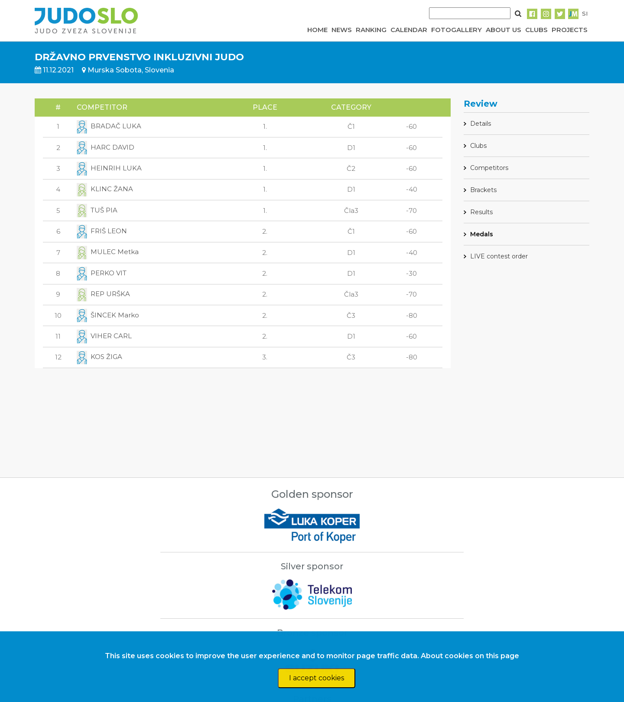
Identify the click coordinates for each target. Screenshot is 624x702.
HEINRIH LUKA (109, 168)
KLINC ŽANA (105, 189)
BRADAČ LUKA (109, 126)
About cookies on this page (470, 656)
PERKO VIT (102, 273)
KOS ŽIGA (99, 357)
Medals (481, 234)
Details (480, 123)
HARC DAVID (105, 147)
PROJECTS (570, 30)
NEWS (342, 30)
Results (481, 212)
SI (585, 13)
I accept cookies (316, 678)
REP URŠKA (103, 294)
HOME (317, 30)
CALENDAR (408, 30)
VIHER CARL (104, 336)
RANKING (371, 30)
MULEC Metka (108, 252)
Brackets (483, 190)
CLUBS (536, 30)
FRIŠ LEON (102, 231)
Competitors (489, 168)
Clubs (478, 146)
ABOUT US (503, 30)
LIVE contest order (499, 256)
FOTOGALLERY (456, 30)
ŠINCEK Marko (108, 315)
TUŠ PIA (97, 210)
